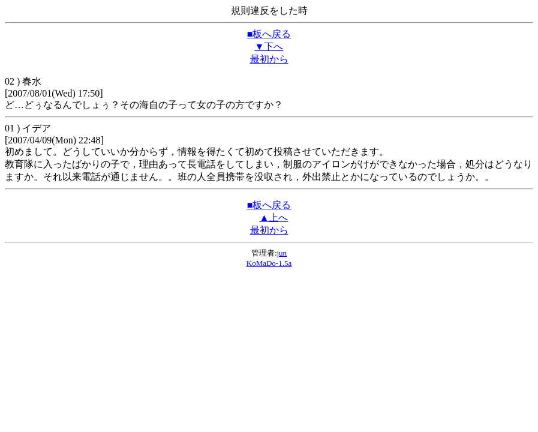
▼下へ (269, 46)
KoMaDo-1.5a (269, 263)
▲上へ (274, 217)
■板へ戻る (269, 34)
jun (282, 252)
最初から (269, 59)
